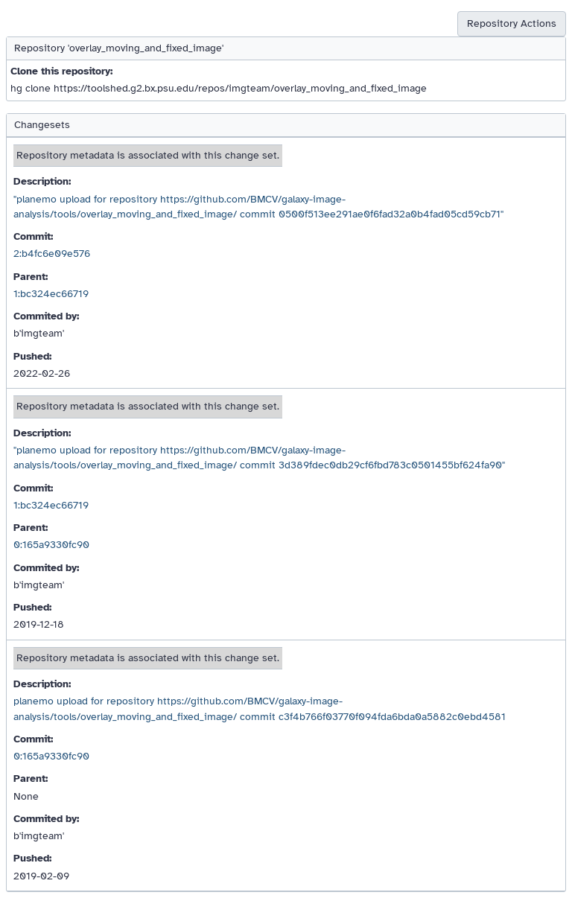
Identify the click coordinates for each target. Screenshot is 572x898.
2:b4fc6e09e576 (51, 253)
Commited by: (46, 316)
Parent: (30, 276)
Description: (42, 181)
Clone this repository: (61, 71)
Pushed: (32, 356)
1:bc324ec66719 (51, 293)
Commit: (33, 236)
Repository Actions (511, 23)
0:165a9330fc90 (51, 544)
